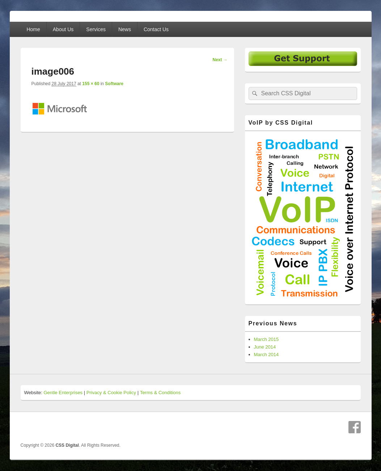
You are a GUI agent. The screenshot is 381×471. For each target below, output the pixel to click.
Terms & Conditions (160, 392)
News (124, 29)
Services (96, 29)
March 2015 (266, 339)
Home (33, 29)
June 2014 (265, 347)
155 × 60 (90, 83)
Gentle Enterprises (62, 392)
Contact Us (156, 29)
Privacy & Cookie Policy (111, 392)
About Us (63, 29)
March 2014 (266, 354)
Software (114, 83)
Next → (219, 59)
